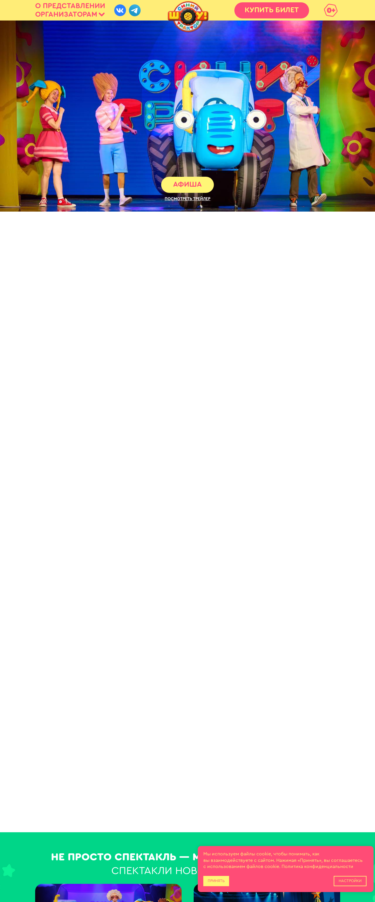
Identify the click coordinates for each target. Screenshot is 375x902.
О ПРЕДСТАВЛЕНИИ (70, 6)
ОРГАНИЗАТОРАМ (66, 14)
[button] (187, 199)
